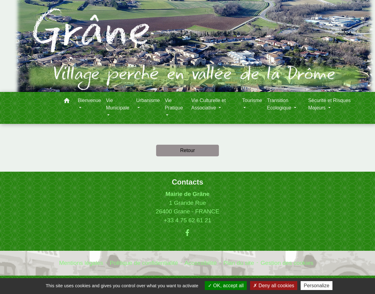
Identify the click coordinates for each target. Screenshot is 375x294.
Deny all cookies (273, 285)
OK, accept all (226, 285)
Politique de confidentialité (144, 263)
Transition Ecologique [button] (280, 104)
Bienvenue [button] (89, 100)
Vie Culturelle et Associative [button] (208, 104)
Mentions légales (81, 263)
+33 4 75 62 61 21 (187, 220)
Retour (187, 150)
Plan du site (238, 263)
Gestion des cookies (287, 263)
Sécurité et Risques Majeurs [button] (329, 104)
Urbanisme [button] (148, 100)
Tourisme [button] (252, 100)
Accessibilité (201, 263)
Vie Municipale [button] (117, 104)
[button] (66, 101)
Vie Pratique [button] (174, 104)
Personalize (316, 285)
